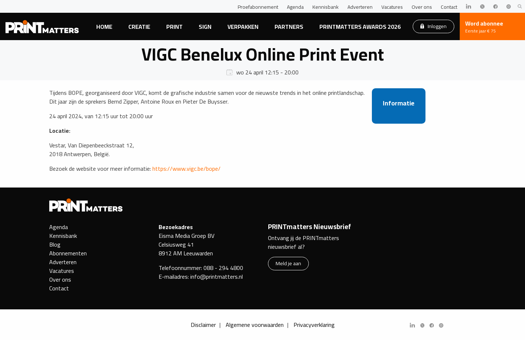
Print (174, 26)
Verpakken (243, 26)
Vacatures (392, 7)
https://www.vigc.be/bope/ (186, 168)
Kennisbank (325, 7)
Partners (289, 26)
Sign (205, 26)
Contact (449, 7)
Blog (55, 244)
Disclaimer (203, 324)
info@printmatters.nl (216, 276)
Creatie (139, 26)
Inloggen (433, 26)
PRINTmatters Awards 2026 (360, 26)
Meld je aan (288, 263)
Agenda (295, 7)
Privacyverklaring (314, 324)
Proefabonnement (258, 7)
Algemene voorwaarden (255, 324)
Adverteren (360, 7)
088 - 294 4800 (223, 267)
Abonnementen (68, 253)
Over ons (422, 7)
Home (104, 26)
